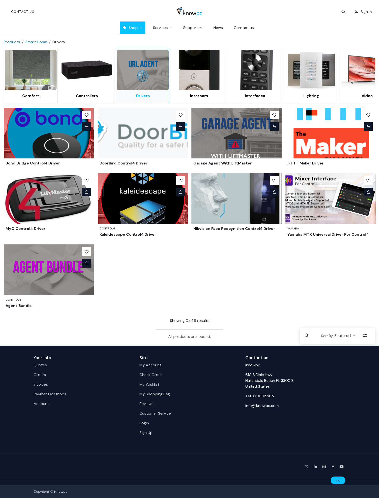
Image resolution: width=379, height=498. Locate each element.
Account (41, 403)
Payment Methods (50, 394)
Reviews (146, 403)
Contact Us (23, 12)
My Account (150, 365)
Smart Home (36, 41)
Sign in (366, 11)
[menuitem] (218, 27)
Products (12, 41)
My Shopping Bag (154, 394)
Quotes (40, 365)
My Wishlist (149, 384)
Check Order (150, 374)
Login (144, 423)
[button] (343, 12)
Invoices (41, 384)
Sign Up (146, 432)
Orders (40, 374)
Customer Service (155, 413)
